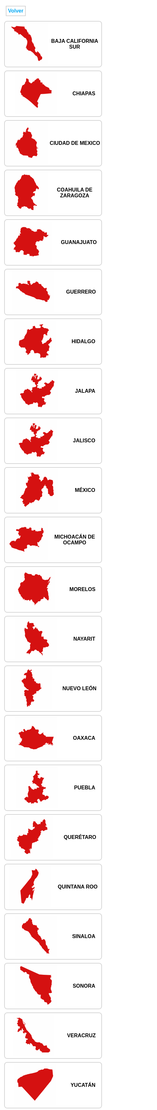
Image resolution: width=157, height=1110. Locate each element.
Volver (15, 11)
